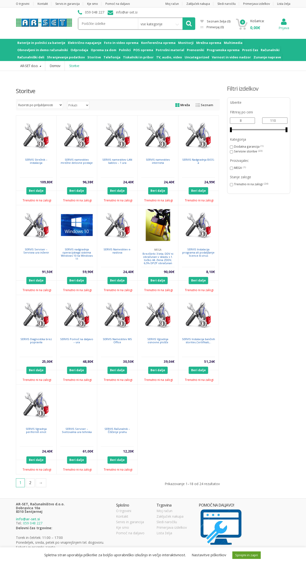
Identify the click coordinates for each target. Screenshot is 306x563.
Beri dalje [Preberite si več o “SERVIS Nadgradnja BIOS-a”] (198, 191)
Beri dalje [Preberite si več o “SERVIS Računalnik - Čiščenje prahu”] (117, 460)
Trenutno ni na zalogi (248, 184)
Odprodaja (79, 50)
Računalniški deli (30, 57)
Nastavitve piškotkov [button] (209, 554)
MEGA (238, 168)
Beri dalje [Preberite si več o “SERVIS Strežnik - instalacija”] (36, 191)
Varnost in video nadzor (231, 57)
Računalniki (270, 50)
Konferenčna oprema (158, 43)
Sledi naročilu (226, 4)
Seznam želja (215, 21)
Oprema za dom (103, 50)
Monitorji (186, 43)
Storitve (94, 57)
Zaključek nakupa (198, 4)
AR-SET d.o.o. (29, 65)
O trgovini (22, 4)
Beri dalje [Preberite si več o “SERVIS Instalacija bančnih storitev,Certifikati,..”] (198, 370)
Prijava (284, 25)
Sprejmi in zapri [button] (246, 555)
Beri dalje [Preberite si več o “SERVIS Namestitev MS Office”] (117, 370)
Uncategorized (197, 57)
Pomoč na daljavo (117, 4)
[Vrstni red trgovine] (40, 105)
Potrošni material (170, 50)
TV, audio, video (169, 57)
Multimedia (233, 43)
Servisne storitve (245, 151)
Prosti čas (250, 50)
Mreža (182, 105)
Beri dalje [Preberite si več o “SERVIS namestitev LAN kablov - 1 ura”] (117, 191)
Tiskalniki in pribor (138, 57)
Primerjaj (215, 27)
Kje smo (92, 4)
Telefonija (112, 57)
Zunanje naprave (267, 57)
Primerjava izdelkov (256, 4)
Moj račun (172, 4)
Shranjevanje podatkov (66, 57)
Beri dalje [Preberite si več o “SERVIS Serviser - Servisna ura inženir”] (36, 280)
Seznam (204, 105)
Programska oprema (223, 50)
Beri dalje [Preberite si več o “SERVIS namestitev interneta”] (157, 191)
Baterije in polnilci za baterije (41, 43)
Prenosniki (195, 50)
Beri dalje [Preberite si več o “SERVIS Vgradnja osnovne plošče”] (157, 370)
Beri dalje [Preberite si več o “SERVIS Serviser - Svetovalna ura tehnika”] (76, 460)
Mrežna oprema (208, 43)
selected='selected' (78, 105)
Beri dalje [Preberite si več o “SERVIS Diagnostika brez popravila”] (36, 370)
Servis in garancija (67, 4)
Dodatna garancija (247, 146)
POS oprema (143, 50)
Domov (55, 65)
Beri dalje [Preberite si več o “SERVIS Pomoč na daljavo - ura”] (76, 370)
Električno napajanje (84, 43)
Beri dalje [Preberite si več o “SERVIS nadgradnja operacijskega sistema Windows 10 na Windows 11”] (76, 280)
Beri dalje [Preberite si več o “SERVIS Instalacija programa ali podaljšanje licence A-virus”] (198, 280)
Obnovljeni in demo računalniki (42, 50)
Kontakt (43, 4)
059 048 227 (32, 523)
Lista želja (283, 4)
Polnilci (125, 50)
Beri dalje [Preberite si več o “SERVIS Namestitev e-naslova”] (117, 280)
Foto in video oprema (121, 43)
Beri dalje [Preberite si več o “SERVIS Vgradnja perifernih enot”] (36, 460)
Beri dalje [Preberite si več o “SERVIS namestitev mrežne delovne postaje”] (76, 191)
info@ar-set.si (28, 519)
